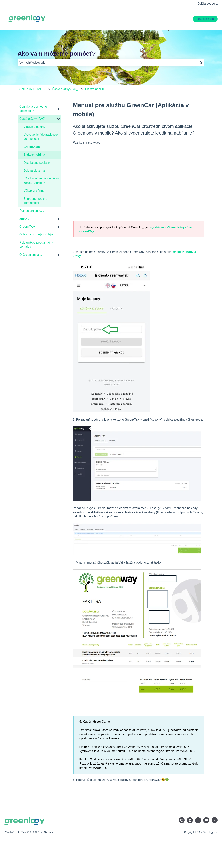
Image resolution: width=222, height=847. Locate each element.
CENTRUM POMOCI (31, 89)
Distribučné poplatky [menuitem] (37, 162)
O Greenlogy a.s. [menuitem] (30, 254)
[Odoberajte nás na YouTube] (206, 820)
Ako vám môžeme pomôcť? (57, 53)
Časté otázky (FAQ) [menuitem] (32, 118)
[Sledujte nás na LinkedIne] (190, 820)
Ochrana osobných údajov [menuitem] (36, 234)
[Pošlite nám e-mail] (215, 820)
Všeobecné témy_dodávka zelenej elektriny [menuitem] (41, 180)
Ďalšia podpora (207, 3)
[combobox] (107, 62)
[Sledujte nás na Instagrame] (182, 820)
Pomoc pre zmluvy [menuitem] (31, 210)
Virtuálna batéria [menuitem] (34, 126)
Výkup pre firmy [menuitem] (34, 190)
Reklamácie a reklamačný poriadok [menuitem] (36, 244)
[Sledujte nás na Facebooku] (198, 820)
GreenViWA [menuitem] (27, 226)
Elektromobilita (95, 89)
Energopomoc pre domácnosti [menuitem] (35, 200)
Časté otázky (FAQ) (65, 89)
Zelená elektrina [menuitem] (34, 170)
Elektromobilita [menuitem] (34, 154)
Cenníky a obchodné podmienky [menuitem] (33, 108)
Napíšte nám (205, 18)
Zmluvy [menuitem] (24, 218)
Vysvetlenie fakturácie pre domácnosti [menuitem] (41, 136)
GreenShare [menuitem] (32, 146)
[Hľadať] (200, 62)
